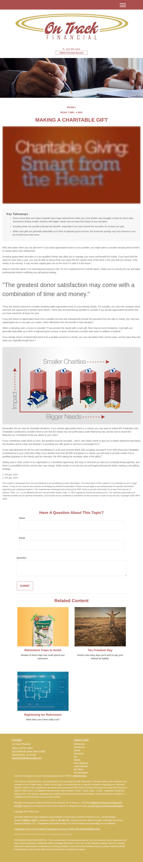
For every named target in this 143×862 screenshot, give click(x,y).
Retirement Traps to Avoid (42, 650)
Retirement (79, 744)
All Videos (79, 769)
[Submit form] (25, 586)
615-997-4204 (71, 49)
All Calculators (81, 772)
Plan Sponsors (81, 763)
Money (77, 760)
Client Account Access (71, 53)
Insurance (79, 753)
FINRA (26, 820)
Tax (75, 756)
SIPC (34, 820)
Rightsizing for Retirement (43, 714)
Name (22, 518)
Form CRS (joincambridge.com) (84, 829)
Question (21, 558)
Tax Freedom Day (100, 650)
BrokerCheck (79, 776)
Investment (79, 747)
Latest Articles (81, 766)
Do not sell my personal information (105, 806)
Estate (77, 750)
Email (22, 538)
